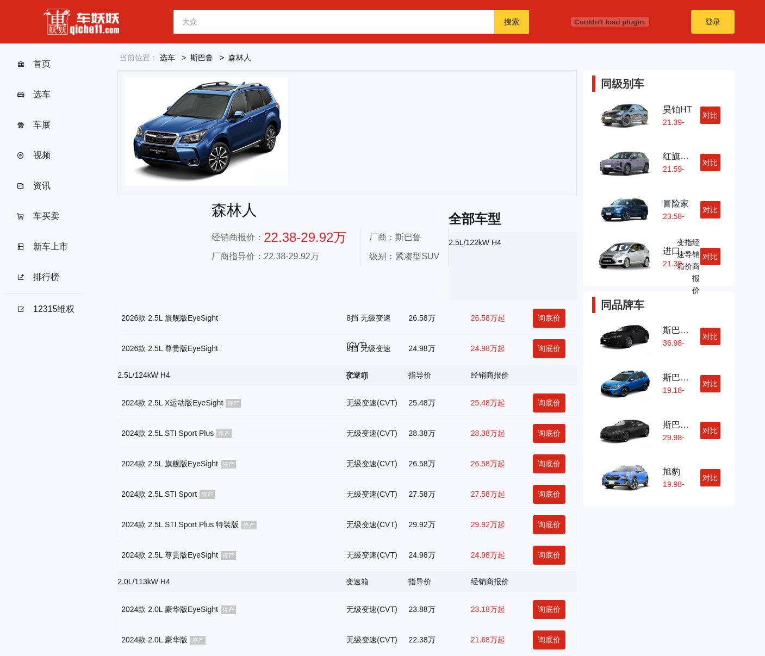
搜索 (511, 21)
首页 (33, 64)
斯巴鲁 (201, 57)
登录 (712, 21)
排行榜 (37, 277)
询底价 (549, 318)
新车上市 (42, 247)
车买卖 (37, 216)
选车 (33, 94)
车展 (33, 125)
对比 (710, 115)
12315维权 (45, 309)
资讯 (33, 186)
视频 (33, 155)
